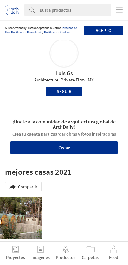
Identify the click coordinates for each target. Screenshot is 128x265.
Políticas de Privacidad (26, 32)
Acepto (103, 30)
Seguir (64, 91)
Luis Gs (64, 73)
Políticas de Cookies (57, 32)
